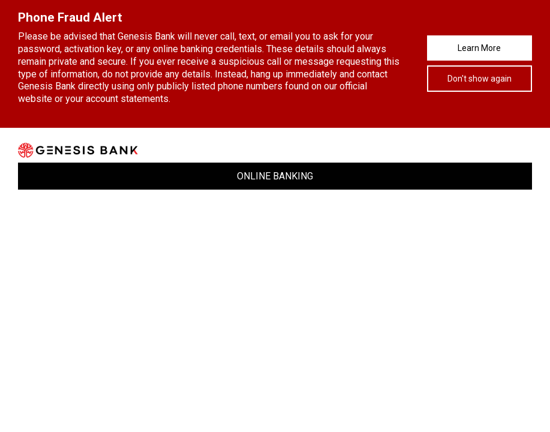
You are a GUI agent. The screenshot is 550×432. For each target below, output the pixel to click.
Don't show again (479, 78)
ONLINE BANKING (275, 176)
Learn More (479, 48)
